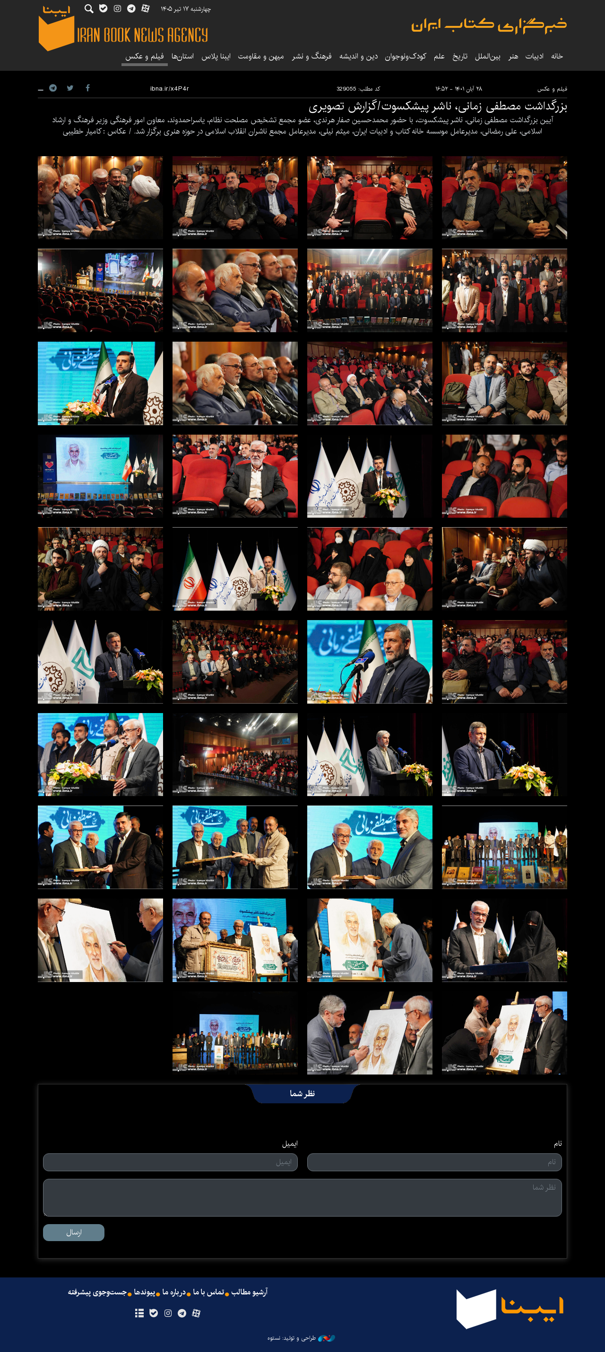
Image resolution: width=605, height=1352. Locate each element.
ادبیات (535, 56)
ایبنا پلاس (216, 56)
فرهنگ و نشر (312, 56)
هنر (513, 56)
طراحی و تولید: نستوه (301, 1338)
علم (439, 56)
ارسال (74, 1232)
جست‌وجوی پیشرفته (97, 1292)
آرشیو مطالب (250, 1292)
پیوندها (144, 1292)
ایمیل (290, 1144)
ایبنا (489, 26)
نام (558, 1144)
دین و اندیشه (358, 56)
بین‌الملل (488, 56)
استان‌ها (183, 56)
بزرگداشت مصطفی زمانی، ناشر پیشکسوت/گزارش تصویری (438, 106)
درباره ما (174, 1292)
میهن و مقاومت (261, 56)
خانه (557, 56)
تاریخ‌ (459, 56)
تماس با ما (208, 1292)
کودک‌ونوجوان (405, 56)
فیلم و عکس (144, 56)
